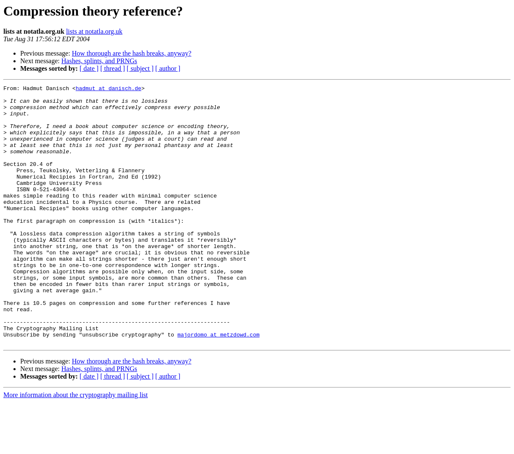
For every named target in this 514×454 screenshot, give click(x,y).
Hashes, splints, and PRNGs (99, 60)
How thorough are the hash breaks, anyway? (132, 53)
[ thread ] (112, 68)
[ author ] (168, 68)
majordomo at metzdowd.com (218, 385)
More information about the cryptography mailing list (75, 446)
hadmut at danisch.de (108, 89)
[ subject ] (140, 68)
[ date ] (89, 68)
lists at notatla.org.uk (94, 31)
